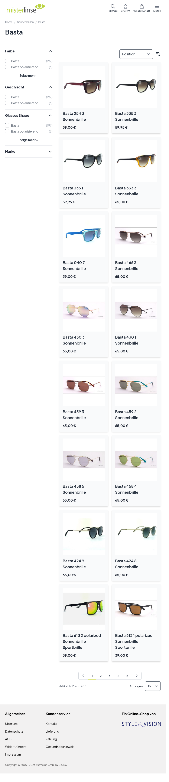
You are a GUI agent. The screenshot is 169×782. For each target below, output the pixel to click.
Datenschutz (14, 731)
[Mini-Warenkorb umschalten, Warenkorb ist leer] (141, 8)
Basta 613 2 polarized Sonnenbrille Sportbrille (82, 641)
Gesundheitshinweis (60, 747)
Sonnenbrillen (25, 22)
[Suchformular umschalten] (112, 8)
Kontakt (51, 724)
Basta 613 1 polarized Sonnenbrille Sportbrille (134, 641)
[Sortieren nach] (136, 54)
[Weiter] (137, 676)
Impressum (13, 754)
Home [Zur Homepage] (9, 22)
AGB (8, 739)
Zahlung (51, 739)
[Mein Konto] (125, 8)
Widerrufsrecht (15, 747)
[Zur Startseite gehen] (26, 8)
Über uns (11, 724)
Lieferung (52, 731)
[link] (83, 676)
